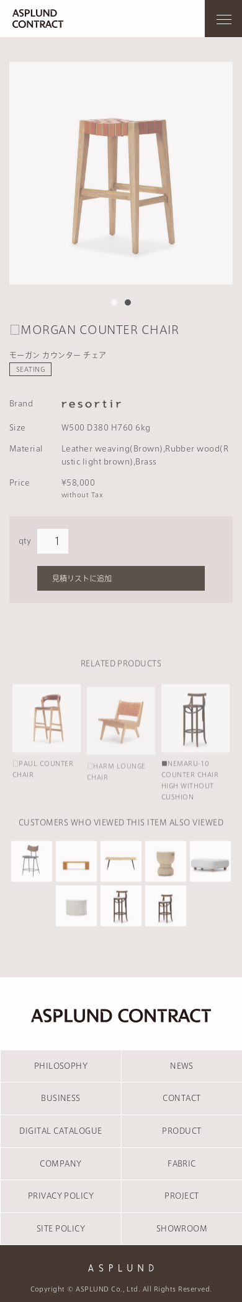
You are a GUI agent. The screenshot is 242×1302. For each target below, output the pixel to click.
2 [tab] (128, 302)
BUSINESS (61, 1098)
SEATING (30, 369)
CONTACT (181, 1098)
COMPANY (60, 1163)
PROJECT (181, 1195)
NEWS (182, 1065)
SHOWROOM (182, 1228)
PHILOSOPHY (61, 1065)
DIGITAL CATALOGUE (60, 1130)
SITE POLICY (61, 1228)
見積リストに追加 (82, 578)
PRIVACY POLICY (61, 1195)
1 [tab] (114, 302)
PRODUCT (181, 1130)
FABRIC (182, 1163)
